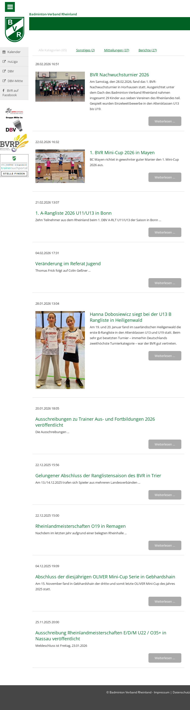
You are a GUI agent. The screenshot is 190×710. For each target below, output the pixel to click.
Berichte (148, 50)
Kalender (11, 52)
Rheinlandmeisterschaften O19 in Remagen (80, 526)
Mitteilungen (116, 50)
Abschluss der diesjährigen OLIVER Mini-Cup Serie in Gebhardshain (105, 577)
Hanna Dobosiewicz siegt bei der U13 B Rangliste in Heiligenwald (130, 317)
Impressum (161, 692)
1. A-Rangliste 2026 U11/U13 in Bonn (73, 213)
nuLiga (10, 61)
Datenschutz (181, 692)
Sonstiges (85, 50)
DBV (8, 71)
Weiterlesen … (165, 121)
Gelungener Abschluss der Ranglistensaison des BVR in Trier (98, 475)
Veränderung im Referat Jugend (68, 263)
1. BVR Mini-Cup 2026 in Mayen (122, 152)
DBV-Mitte (12, 81)
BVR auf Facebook (10, 92)
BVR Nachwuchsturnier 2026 (119, 75)
